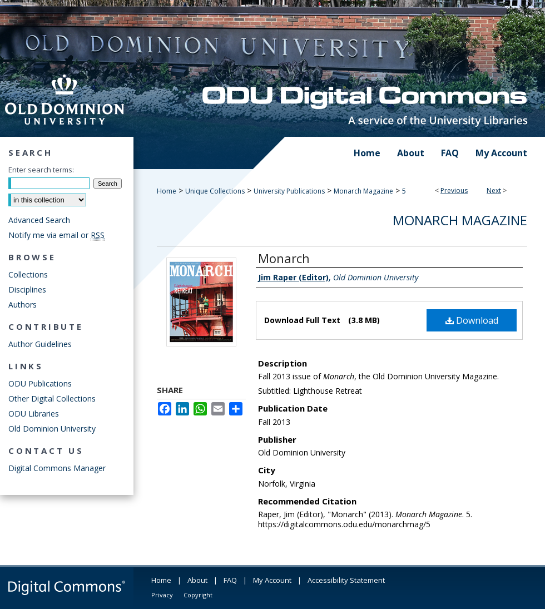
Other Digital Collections (52, 398)
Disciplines (27, 289)
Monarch (284, 258)
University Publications (289, 191)
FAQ (230, 580)
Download (471, 320)
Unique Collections (215, 191)
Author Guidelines (40, 344)
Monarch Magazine (363, 191)
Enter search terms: (41, 170)
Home (166, 191)
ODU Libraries (33, 413)
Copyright (198, 595)
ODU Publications (40, 383)
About (197, 580)
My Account (272, 580)
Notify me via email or (56, 235)
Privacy (162, 595)
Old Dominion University (52, 428)
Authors (22, 304)
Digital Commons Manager (57, 468)
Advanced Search (39, 220)
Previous (454, 190)
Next (494, 190)
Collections (28, 274)
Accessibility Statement (346, 580)
